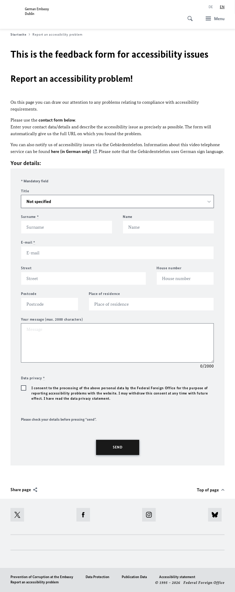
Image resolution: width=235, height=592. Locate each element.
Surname (30, 216)
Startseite (20, 34)
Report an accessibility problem (34, 582)
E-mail (28, 242)
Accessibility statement (177, 576)
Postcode (29, 293)
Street (26, 268)
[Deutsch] (211, 7)
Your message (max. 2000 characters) (52, 319)
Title (25, 191)
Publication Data (134, 576)
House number (168, 268)
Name (127, 216)
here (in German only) (71, 151)
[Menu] (214, 18)
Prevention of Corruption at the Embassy (41, 576)
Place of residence (104, 293)
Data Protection (97, 576)
